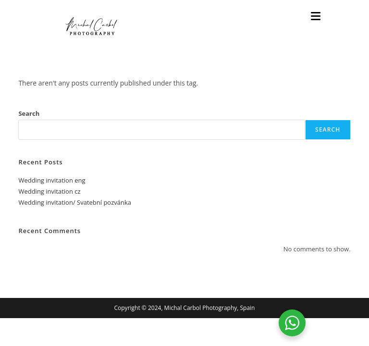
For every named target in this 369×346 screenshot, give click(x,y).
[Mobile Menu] (316, 17)
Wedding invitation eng (51, 180)
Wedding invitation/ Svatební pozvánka (74, 202)
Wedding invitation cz (49, 191)
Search (28, 113)
